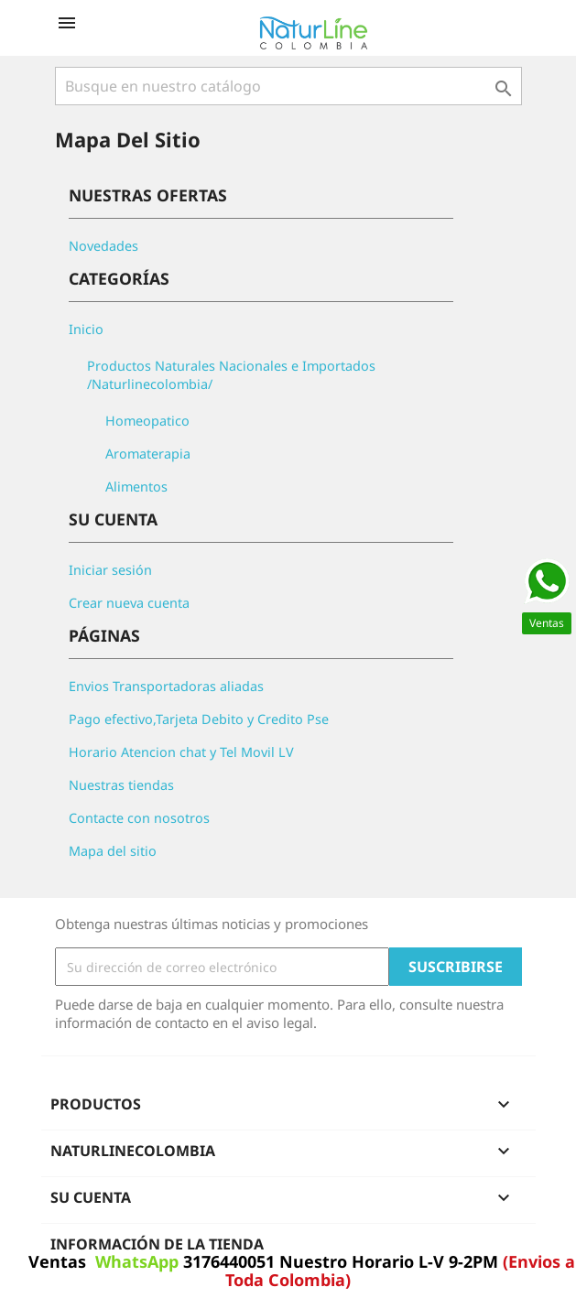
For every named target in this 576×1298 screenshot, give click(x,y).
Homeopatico (147, 420)
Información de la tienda (157, 1244)
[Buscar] (288, 86)
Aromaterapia (147, 453)
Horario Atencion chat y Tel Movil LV (181, 752)
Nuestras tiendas (121, 785)
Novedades (103, 245)
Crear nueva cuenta (129, 602)
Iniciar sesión (110, 570)
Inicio (86, 329)
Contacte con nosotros (139, 818)
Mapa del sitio (113, 851)
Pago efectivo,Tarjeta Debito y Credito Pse (199, 719)
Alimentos (136, 486)
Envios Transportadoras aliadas (166, 686)
